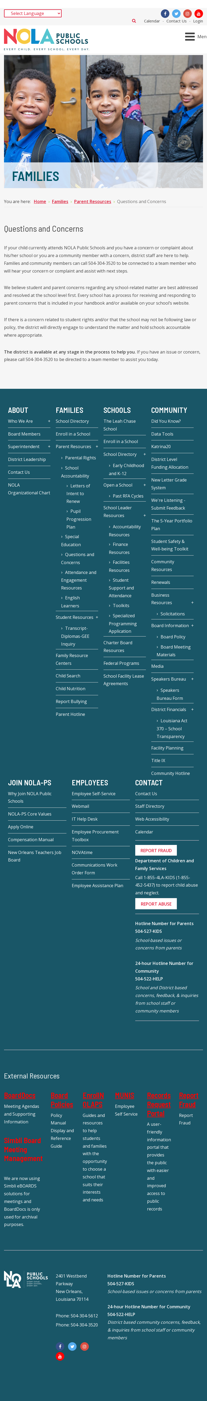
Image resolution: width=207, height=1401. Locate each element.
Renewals (160, 582)
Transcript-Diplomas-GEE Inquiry (75, 636)
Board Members (24, 434)
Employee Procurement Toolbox (95, 836)
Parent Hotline (70, 714)
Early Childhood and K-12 (126, 469)
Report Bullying (71, 701)
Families (69, 409)
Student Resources (74, 617)
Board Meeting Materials (174, 651)
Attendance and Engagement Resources (78, 580)
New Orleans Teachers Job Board (34, 856)
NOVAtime (82, 852)
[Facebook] (165, 13)
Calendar (152, 21)
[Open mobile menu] (197, 37)
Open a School (118, 485)
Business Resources (161, 599)
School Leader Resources (118, 511)
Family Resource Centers (72, 659)
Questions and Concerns (77, 558)
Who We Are (20, 421)
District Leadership (27, 459)
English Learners (70, 602)
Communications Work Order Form (94, 869)
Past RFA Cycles (128, 496)
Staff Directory (149, 806)
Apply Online (20, 827)
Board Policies (62, 1099)
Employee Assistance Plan (97, 885)
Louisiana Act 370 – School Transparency (172, 728)
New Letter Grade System (169, 484)
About (18, 409)
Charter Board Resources (118, 646)
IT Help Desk (85, 819)
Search (134, 20)
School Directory (72, 421)
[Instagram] (187, 13)
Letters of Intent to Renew (78, 493)
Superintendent (23, 446)
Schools (117, 409)
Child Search (68, 676)
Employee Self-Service (94, 794)
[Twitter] (176, 13)
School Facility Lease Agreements (124, 680)
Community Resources (162, 565)
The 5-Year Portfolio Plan (171, 524)
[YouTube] (198, 13)
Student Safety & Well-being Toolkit (169, 545)
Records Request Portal (159, 1103)
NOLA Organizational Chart (29, 489)
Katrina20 (161, 446)
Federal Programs (121, 663)
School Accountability (75, 472)
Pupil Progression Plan (78, 519)
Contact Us (176, 21)
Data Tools (162, 434)
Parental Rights (80, 458)
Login (198, 21)
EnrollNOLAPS (93, 1099)
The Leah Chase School (120, 425)
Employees (90, 782)
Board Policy (173, 637)
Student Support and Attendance (121, 588)
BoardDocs (19, 1095)
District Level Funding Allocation (169, 463)
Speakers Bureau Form (170, 694)
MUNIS (124, 1095)
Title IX (158, 760)
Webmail (80, 806)
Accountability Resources (125, 531)
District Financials (168, 709)
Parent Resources (73, 446)
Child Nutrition (70, 689)
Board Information (170, 625)
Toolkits (121, 605)
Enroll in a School (73, 434)
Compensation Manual (31, 840)
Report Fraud (188, 1099)
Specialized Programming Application (123, 623)
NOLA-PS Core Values (29, 814)
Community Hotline (170, 773)
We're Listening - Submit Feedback (168, 504)
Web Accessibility (152, 819)
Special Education (71, 541)
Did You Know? (166, 421)
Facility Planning (167, 748)
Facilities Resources (119, 566)
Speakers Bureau (168, 679)
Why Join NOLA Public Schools (29, 797)
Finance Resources (119, 548)
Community (169, 409)
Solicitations (173, 614)
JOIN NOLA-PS (29, 782)
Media (157, 666)
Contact (149, 782)
